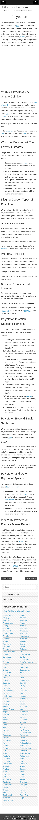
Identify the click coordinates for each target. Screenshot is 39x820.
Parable (6, 738)
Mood (5, 725)
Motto (5, 727)
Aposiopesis (24, 636)
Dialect (5, 665)
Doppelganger (25, 670)
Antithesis (23, 633)
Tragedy (23, 792)
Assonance (7, 644)
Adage (22, 615)
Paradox (23, 738)
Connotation (7, 659)
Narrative (23, 727)
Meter (5, 722)
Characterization (9, 652)
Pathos (5, 745)
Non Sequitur (24, 730)
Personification (25, 748)
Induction (23, 704)
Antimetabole (8, 633)
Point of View (8, 756)
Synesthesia (7, 785)
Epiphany (6, 675)
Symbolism (7, 782)
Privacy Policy (23, 818)
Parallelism (7, 740)
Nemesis (6, 730)
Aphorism (6, 636)
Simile (22, 772)
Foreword (23, 691)
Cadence (23, 646)
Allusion (6, 620)
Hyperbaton (24, 699)
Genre (5, 693)
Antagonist (7, 631)
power (15, 565)
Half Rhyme (7, 696)
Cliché (22, 652)
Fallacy (22, 686)
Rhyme (22, 766)
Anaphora (6, 628)
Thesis (22, 790)
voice (8, 113)
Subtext (22, 777)
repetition (4, 116)
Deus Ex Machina (26, 662)
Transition (6, 798)
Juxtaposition (24, 712)
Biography (23, 644)
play (17, 25)
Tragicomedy (7, 795)
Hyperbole (7, 701)
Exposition (23, 683)
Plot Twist (23, 751)
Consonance (24, 659)
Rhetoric (6, 766)
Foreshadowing (8, 691)
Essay (5, 678)
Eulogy (5, 680)
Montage (23, 722)
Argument (23, 641)
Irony (22, 709)
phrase (25, 494)
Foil (21, 688)
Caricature (7, 649)
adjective (4, 249)
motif (10, 437)
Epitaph (22, 675)
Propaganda (7, 759)
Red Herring (7, 764)
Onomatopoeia (25, 732)
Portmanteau (24, 756)
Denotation (7, 662)
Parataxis (23, 740)
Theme (5, 790)
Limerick (6, 714)
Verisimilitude (8, 800)
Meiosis (22, 717)
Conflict (22, 657)
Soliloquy (6, 774)
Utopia (22, 798)
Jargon (5, 712)
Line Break (24, 714)
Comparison (7, 657)
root (26, 163)
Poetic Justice (25, 753)
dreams (29, 396)
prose (21, 541)
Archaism (23, 639)
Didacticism (24, 667)
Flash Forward (8, 688)
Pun (21, 761)
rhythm (22, 37)
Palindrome (24, 735)
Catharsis (23, 649)
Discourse (6, 670)
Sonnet (22, 774)
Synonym (23, 785)
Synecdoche (24, 782)
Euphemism (24, 680)
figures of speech (12, 487)
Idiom (22, 701)
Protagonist (7, 761)
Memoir (5, 719)
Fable (5, 686)
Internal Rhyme (8, 709)
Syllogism (23, 779)
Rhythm (6, 769)
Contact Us (14, 818)
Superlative (7, 779)
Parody (5, 743)
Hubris (5, 699)
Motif (21, 725)
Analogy (6, 626)
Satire (5, 772)
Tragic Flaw (24, 795)
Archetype (6, 641)
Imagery (6, 704)
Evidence (6, 683)
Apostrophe (7, 639)
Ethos (22, 678)
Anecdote (23, 628)
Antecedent (24, 631)
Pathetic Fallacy (26, 743)
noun (24, 134)
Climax (5, 654)
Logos (5, 717)
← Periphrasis (6, 578)
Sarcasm (23, 769)
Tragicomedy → (31, 578)
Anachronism (8, 623)
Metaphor (23, 719)
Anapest (23, 626)
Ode (4, 732)
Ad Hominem (7, 615)
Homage (23, 696)
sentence (9, 131)
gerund (27, 310)
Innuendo (23, 706)
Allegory (6, 618)
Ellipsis (22, 672)
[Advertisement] (19, 67)
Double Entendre (9, 672)
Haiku (22, 693)
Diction (5, 667)
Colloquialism (25, 654)
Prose (22, 759)
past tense (5, 310)
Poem (5, 753)
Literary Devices (15, 7)
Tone (5, 792)
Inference (6, 706)
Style (5, 777)
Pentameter (24, 745)
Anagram (23, 623)
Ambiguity (23, 620)
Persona (6, 748)
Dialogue (23, 665)
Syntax (5, 787)
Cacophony (7, 646)
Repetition (23, 764)
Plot (4, 751)
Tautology (23, 787)
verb (2, 134)
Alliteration (9, 500)
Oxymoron (7, 735)
